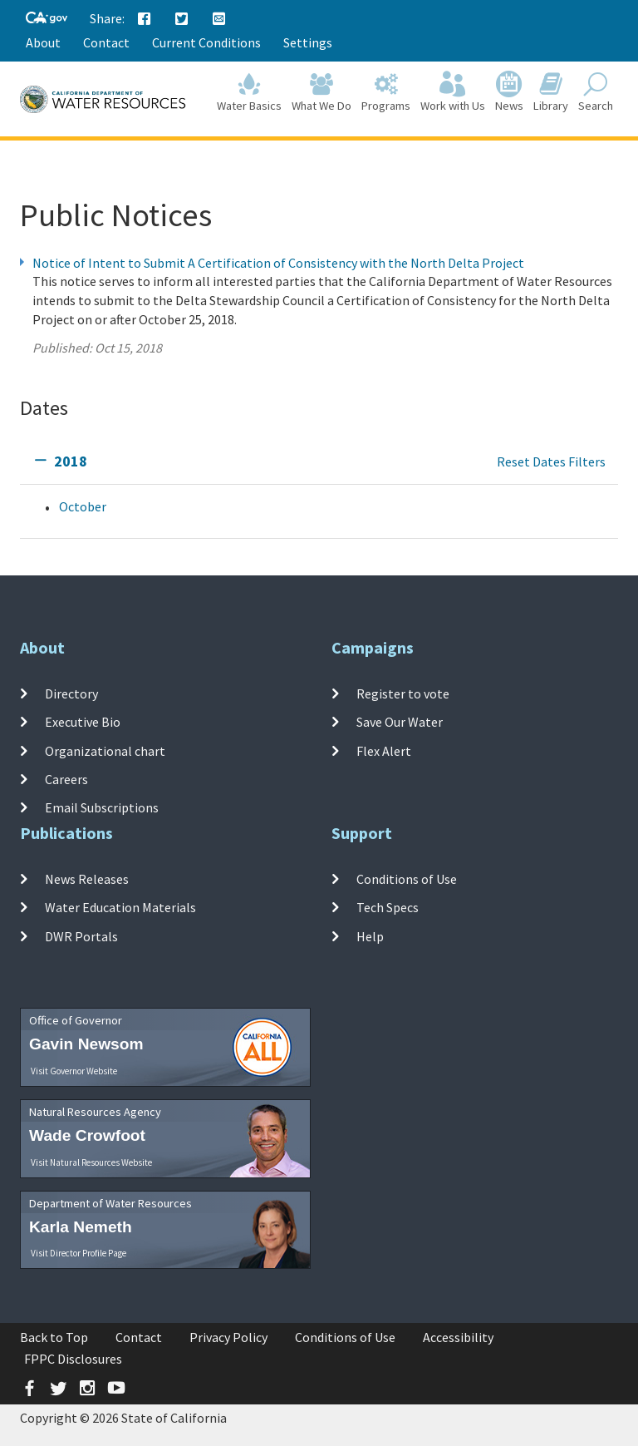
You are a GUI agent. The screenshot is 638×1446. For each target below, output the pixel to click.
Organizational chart (105, 750)
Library (550, 93)
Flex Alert (383, 750)
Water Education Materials (120, 907)
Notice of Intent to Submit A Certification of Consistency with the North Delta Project (278, 262)
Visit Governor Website (74, 1071)
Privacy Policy (228, 1337)
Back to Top (54, 1337)
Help (370, 935)
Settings (307, 42)
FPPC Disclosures (73, 1358)
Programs (385, 93)
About (43, 42)
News (509, 93)
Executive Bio (82, 721)
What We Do (321, 93)
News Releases (87, 879)
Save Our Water (399, 721)
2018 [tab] (70, 461)
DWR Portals (81, 935)
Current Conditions (206, 42)
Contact (106, 42)
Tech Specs (387, 907)
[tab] (319, 462)
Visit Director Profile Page (78, 1253)
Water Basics (249, 93)
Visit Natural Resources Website (91, 1162)
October (82, 506)
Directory (71, 693)
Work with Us (452, 93)
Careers (66, 779)
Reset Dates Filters (551, 461)
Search (595, 93)
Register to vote (402, 693)
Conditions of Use (406, 879)
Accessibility (458, 1337)
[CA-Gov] (46, 19)
